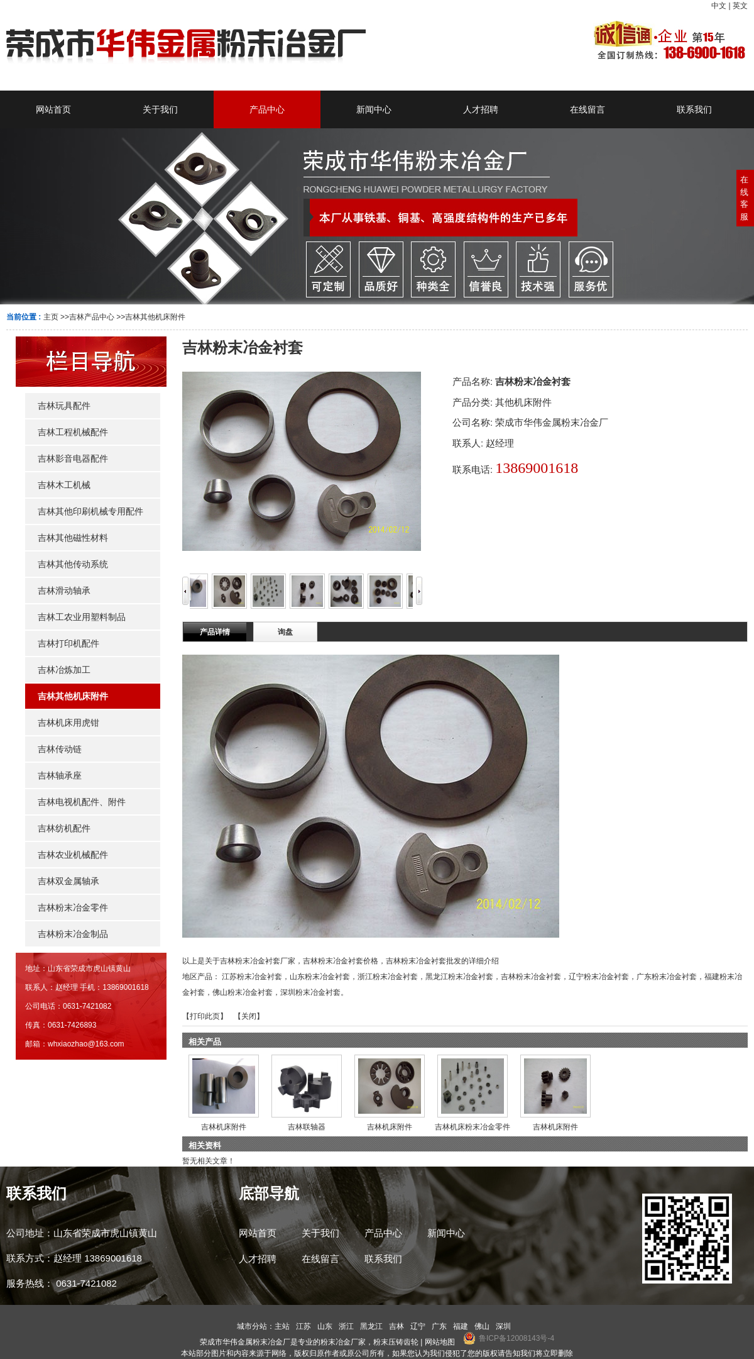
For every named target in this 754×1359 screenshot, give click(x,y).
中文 (718, 5)
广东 (439, 1326)
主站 (282, 1326)
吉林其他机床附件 (155, 317)
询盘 (285, 632)
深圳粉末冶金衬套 (310, 992)
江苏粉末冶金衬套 (252, 976)
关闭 (248, 1016)
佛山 (481, 1326)
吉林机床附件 (223, 1127)
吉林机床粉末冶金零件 (472, 1127)
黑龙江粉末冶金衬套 (459, 976)
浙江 (346, 1326)
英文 (740, 5)
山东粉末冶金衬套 (320, 976)
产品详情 (215, 632)
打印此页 (205, 1016)
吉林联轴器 (306, 1127)
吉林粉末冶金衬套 (531, 976)
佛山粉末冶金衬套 (242, 992)
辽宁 (417, 1326)
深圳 (503, 1326)
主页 (50, 317)
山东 (324, 1326)
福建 (460, 1326)
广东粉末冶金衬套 (667, 976)
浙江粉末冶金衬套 (388, 976)
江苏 (303, 1326)
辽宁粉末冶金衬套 (599, 976)
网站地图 (440, 1342)
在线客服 (744, 198)
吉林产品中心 (91, 317)
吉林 (396, 1326)
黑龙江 (371, 1326)
